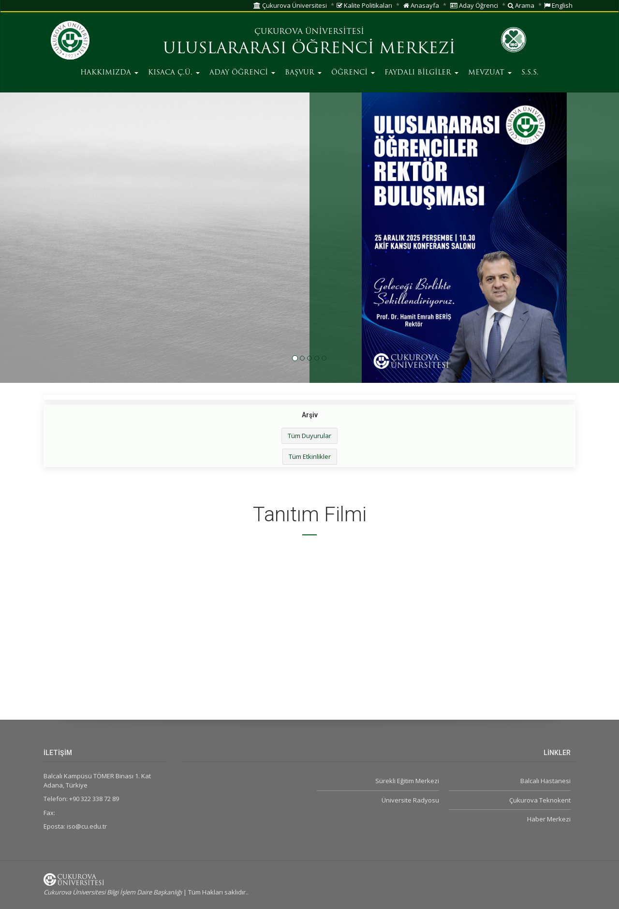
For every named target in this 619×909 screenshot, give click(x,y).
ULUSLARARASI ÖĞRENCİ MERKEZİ (309, 49)
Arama (521, 5)
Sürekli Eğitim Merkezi (407, 780)
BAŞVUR (303, 72)
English (558, 5)
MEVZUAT (490, 72)
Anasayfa (421, 5)
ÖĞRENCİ (353, 72)
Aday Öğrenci (474, 5)
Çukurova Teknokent (540, 800)
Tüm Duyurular (309, 435)
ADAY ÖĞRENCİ (242, 72)
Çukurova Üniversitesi (290, 5)
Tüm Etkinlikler (310, 456)
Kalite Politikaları (364, 5)
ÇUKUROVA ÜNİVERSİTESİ (309, 32)
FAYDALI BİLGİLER (421, 72)
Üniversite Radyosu (410, 800)
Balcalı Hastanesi (545, 780)
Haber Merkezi (549, 819)
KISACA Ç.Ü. (174, 72)
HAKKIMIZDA (109, 72)
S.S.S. (530, 72)
